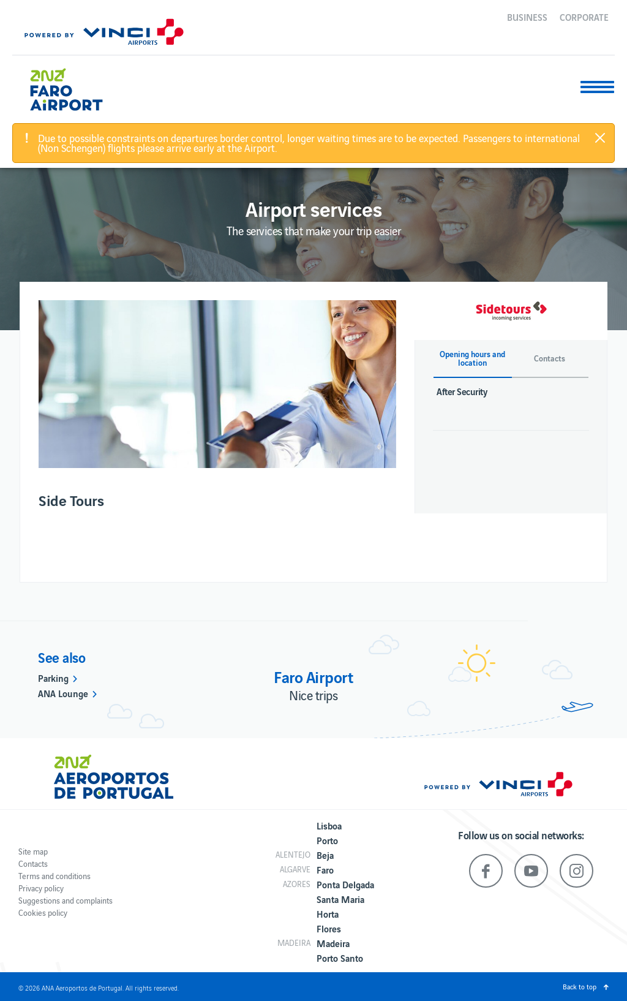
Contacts (33, 863)
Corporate (584, 16)
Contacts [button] (549, 358)
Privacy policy (41, 888)
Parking (53, 677)
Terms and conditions (54, 876)
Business (527, 16)
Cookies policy (42, 912)
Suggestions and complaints (65, 900)
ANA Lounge (63, 693)
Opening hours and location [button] (472, 358)
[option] (217, 384)
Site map (33, 851)
